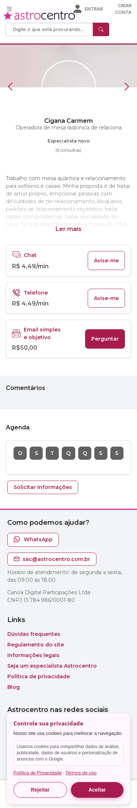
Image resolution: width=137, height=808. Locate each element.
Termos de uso (80, 772)
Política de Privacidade (38, 772)
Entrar (94, 9)
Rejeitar (40, 790)
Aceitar (97, 790)
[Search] (50, 30)
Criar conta (123, 9)
